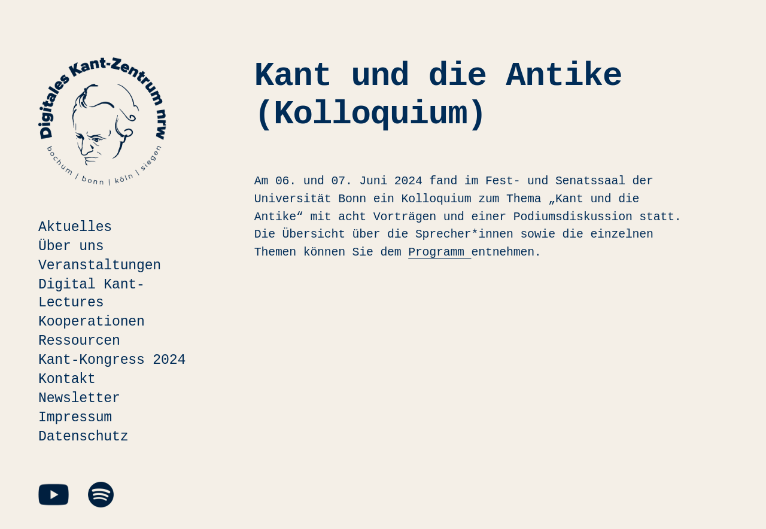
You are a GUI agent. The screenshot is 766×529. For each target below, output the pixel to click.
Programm (439, 252)
